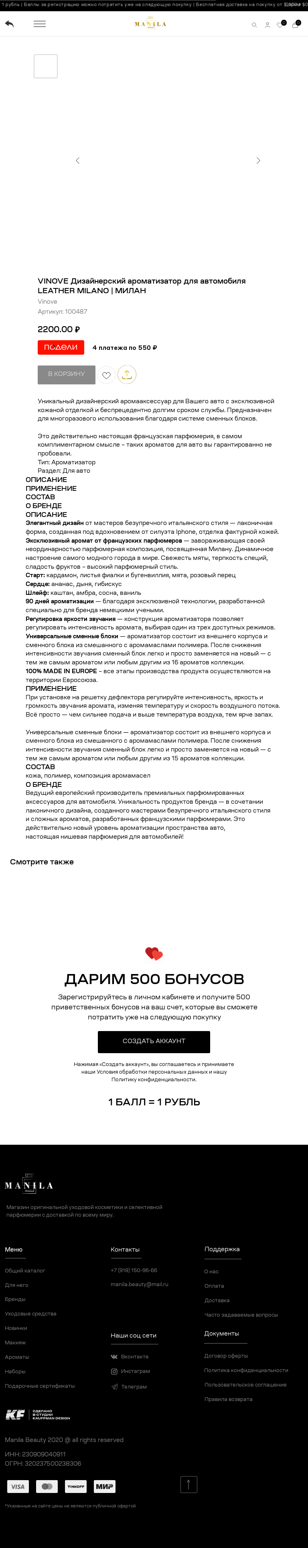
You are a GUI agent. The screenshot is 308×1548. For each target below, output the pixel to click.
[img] (9, 24)
